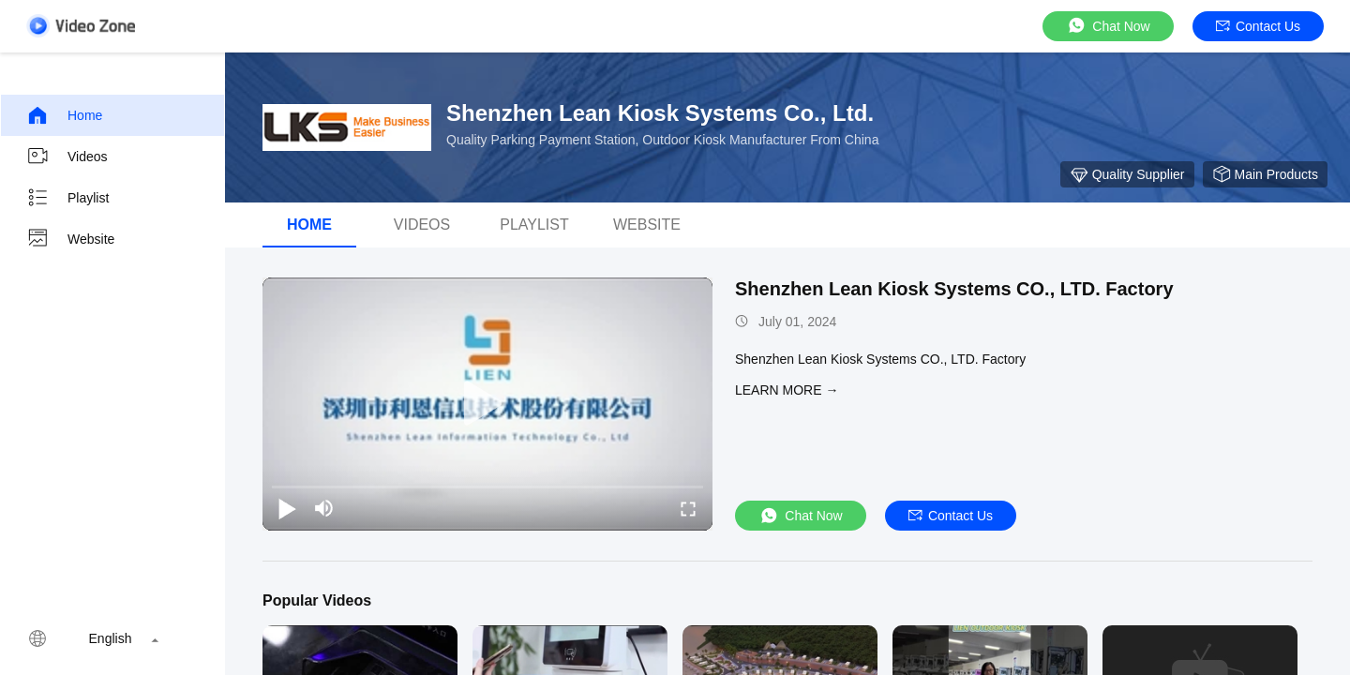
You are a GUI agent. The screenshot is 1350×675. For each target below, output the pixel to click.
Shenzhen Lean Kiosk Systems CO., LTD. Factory (954, 288)
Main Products (1265, 174)
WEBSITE (647, 224)
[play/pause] (287, 508)
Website (70, 239)
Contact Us (1258, 26)
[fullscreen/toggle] (688, 508)
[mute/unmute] (324, 508)
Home (64, 115)
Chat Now (1107, 26)
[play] (487, 404)
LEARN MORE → (786, 390)
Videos (67, 156)
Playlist (67, 198)
